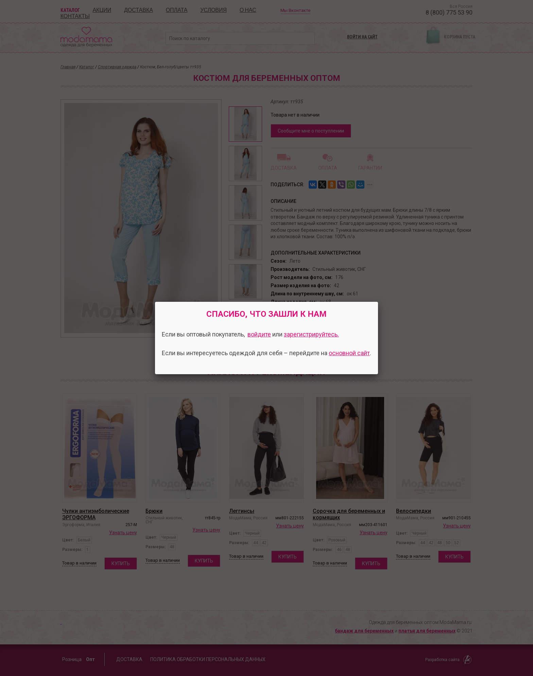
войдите (259, 334)
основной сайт (349, 353)
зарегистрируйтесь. (311, 334)
